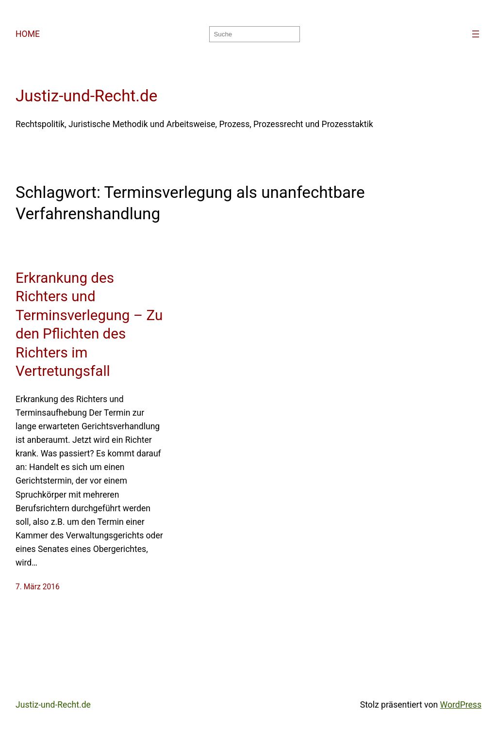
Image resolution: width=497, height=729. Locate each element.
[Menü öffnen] (475, 34)
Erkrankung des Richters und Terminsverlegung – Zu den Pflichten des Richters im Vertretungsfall (89, 324)
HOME (28, 34)
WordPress (460, 705)
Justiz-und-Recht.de (86, 95)
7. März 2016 (38, 587)
